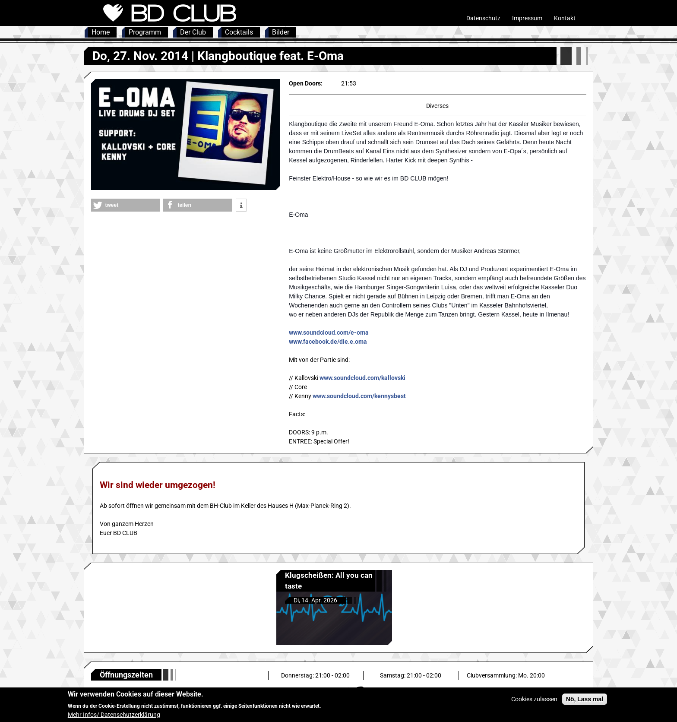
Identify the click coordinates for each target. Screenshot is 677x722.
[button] (125, 205)
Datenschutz (483, 18)
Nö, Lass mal (584, 701)
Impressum (527, 18)
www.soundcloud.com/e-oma (329, 332)
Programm (145, 32)
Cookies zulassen (534, 701)
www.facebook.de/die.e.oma (328, 341)
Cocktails (239, 32)
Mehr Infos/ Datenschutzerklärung (114, 716)
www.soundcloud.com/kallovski (362, 377)
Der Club (193, 32)
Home (101, 32)
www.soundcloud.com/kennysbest (359, 396)
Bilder (280, 32)
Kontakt (565, 18)
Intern (585, 18)
